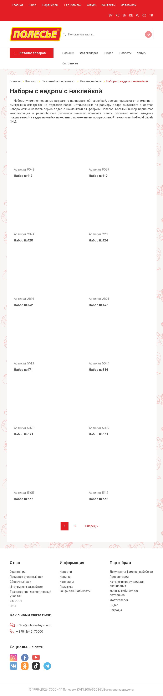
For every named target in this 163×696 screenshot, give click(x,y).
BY (111, 15)
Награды (116, 610)
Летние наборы (91, 81)
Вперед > (91, 526)
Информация (72, 562)
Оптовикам (128, 5)
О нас (32, 5)
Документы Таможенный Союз (131, 572)
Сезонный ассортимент (58, 81)
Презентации (119, 577)
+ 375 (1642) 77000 (29, 631)
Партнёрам (50, 5)
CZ (144, 15)
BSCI (13, 606)
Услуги (91, 5)
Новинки (68, 53)
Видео (109, 53)
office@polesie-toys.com (34, 625)
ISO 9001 (16, 601)
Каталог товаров (30, 53)
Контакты (109, 5)
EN (124, 15)
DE (131, 15)
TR (151, 15)
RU (117, 15)
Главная (17, 5)
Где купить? (72, 5)
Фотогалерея (89, 53)
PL (137, 15)
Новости (125, 53)
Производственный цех (26, 577)
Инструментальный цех (27, 587)
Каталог (31, 81)
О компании (18, 572)
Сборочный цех (20, 582)
